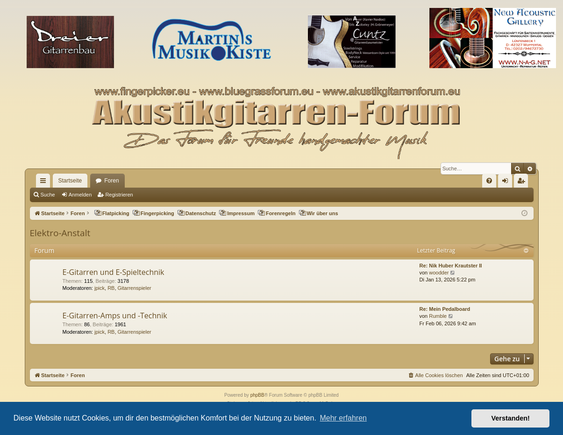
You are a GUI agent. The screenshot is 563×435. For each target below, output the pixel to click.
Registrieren (119, 194)
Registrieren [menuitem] (522, 182)
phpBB (257, 395)
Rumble (438, 316)
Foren (111, 180)
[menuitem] (489, 181)
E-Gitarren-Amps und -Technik (115, 315)
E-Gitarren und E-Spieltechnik (113, 272)
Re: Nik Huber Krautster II (451, 265)
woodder (439, 272)
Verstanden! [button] (511, 418)
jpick (99, 288)
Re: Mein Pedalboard (445, 309)
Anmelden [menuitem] (507, 182)
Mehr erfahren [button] (343, 418)
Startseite (70, 180)
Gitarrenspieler (134, 288)
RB (110, 288)
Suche (48, 194)
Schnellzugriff (45, 182)
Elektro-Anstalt (60, 233)
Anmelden (80, 194)
